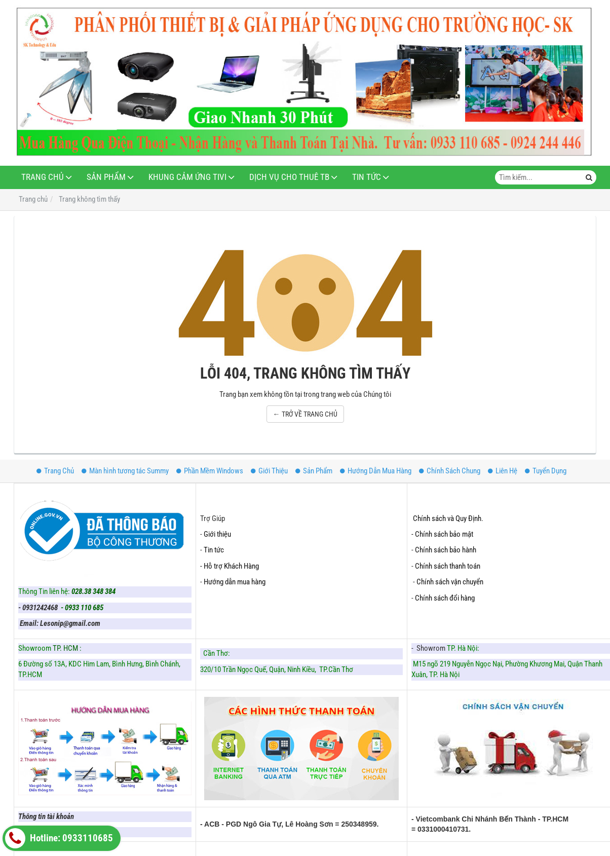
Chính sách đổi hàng (445, 598)
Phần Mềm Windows (209, 470)
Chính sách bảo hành (445, 549)
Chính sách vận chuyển (449, 581)
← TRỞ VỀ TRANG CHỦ (305, 414)
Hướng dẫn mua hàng (234, 581)
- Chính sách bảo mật (443, 534)
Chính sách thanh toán (447, 566)
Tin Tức (366, 177)
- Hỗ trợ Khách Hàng (229, 566)
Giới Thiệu (269, 470)
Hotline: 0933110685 (59, 838)
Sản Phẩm (106, 177)
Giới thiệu (217, 534)
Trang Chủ (42, 177)
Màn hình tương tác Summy (125, 470)
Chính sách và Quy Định (447, 518)
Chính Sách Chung (449, 470)
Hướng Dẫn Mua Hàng (375, 470)
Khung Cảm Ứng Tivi (187, 177)
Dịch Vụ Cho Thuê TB (289, 177)
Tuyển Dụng (545, 470)
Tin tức (214, 549)
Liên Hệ (502, 470)
